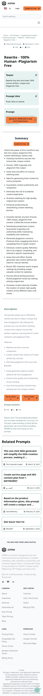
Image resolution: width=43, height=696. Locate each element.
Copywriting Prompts (29, 35)
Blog (4, 621)
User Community (30, 598)
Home (5, 35)
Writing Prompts (9, 38)
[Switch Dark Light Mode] (10, 8)
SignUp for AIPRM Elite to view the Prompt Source (22, 120)
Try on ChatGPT (30, 398)
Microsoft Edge (29, 643)
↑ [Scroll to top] (37, 690)
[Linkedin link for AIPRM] (13, 582)
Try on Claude (12, 398)
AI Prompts (14, 35)
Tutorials (27, 593)
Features (5, 602)
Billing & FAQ (29, 607)
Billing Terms (7, 658)
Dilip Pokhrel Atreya (13, 44)
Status (26, 602)
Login (17, 8)
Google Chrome (30, 639)
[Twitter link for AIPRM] (3, 582)
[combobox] (21, 16)
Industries (6, 598)
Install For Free (32, 8)
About (4, 593)
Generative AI (8, 607)
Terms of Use (7, 646)
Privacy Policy (7, 634)
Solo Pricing (7, 612)
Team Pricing (7, 616)
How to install (29, 634)
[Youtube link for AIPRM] (8, 582)
